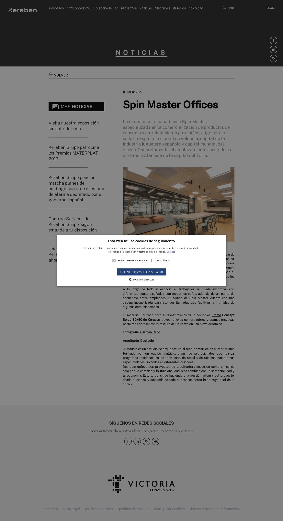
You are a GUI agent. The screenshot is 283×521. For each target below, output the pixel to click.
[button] (141, 260)
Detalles (171, 251)
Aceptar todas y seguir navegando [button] (141, 271)
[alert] (141, 260)
